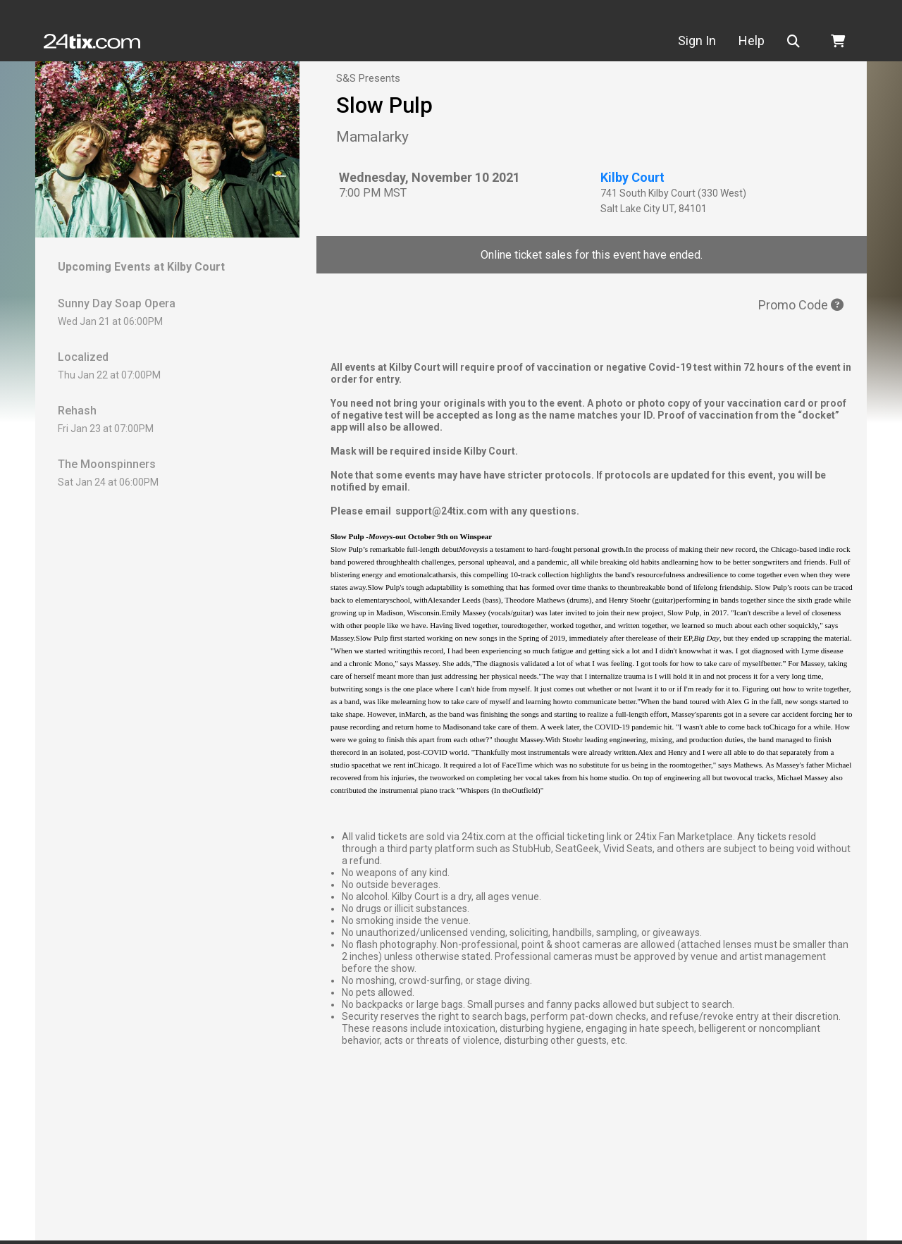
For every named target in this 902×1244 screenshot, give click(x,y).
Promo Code (801, 304)
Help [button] (756, 40)
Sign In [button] (702, 40)
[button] (801, 41)
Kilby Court (632, 177)
